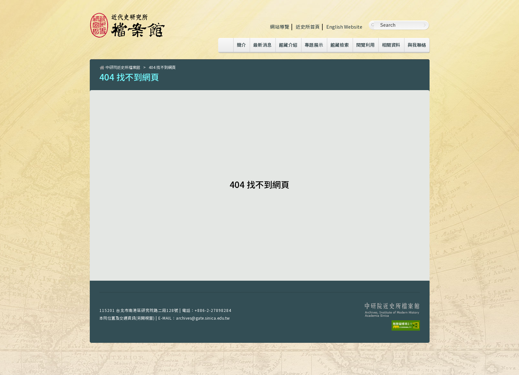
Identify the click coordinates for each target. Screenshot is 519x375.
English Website (344, 26)
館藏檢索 (339, 45)
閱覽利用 (365, 45)
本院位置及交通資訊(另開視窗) (127, 318)
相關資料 (391, 45)
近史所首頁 (308, 26)
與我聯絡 (417, 45)
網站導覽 (279, 26)
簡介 (241, 45)
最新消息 (262, 45)
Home (225, 45)
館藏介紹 (288, 45)
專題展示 (314, 45)
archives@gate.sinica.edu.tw (203, 318)
